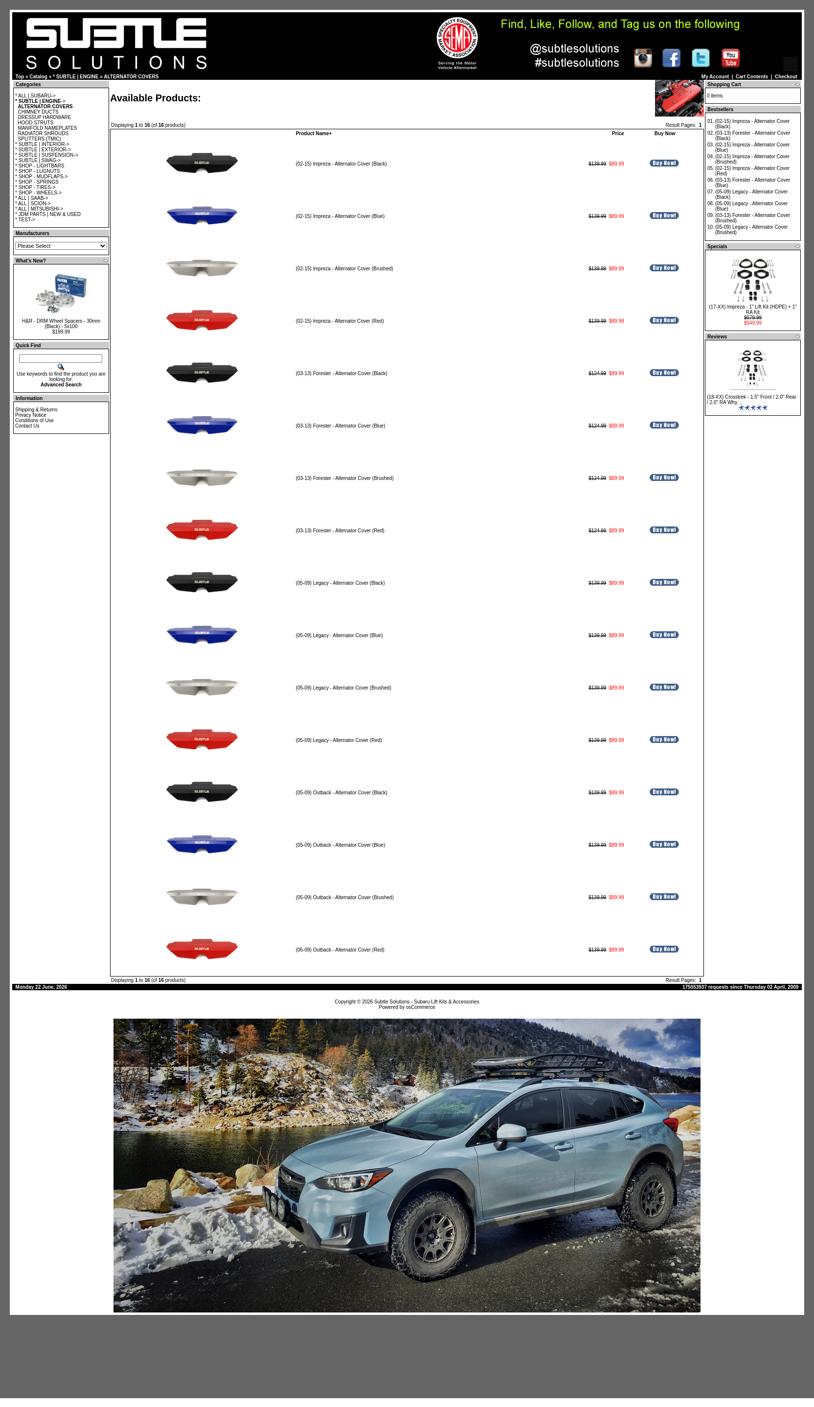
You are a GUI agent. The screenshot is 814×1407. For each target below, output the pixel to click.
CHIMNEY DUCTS (38, 112)
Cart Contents (752, 76)
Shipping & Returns (36, 409)
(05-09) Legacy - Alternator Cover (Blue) (339, 635)
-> (40, 101)
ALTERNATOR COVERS (131, 76)
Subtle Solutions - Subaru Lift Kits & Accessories (426, 1001)
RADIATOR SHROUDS (43, 133)
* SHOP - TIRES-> (35, 187)
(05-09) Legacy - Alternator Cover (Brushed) (343, 688)
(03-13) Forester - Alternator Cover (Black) (341, 373)
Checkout (786, 76)
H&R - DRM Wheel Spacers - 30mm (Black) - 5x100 (61, 323)
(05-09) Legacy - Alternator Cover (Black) (340, 583)
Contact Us (27, 426)
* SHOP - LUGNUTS (37, 171)
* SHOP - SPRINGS (37, 182)
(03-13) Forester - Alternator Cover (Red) (340, 530)
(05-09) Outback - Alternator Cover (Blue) (340, 845)
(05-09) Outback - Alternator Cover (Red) (340, 950)
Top (20, 76)
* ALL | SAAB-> (31, 198)
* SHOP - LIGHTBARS (39, 165)
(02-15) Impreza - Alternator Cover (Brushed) (344, 268)
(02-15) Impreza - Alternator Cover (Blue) (340, 216)
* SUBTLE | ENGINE (75, 76)
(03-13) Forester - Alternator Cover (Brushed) (345, 478)
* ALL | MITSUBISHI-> (39, 209)
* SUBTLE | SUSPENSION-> (46, 155)
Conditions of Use (34, 420)
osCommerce (420, 1007)
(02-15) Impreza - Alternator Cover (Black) (341, 164)
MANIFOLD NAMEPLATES (47, 128)
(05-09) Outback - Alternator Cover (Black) (341, 792)
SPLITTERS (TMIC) (39, 139)
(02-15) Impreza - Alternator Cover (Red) (340, 321)
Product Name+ (314, 133)
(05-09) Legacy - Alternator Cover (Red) (339, 740)
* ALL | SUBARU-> (35, 95)
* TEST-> (25, 219)
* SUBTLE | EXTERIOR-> (43, 149)
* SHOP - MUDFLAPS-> (41, 176)
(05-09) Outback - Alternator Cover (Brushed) (345, 897)
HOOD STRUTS (36, 122)
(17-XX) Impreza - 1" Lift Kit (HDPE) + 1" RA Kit (753, 309)
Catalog (38, 76)
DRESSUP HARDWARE (44, 117)
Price (618, 133)
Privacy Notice (30, 415)
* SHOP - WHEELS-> (38, 192)
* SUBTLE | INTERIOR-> (42, 144)
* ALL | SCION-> (33, 203)
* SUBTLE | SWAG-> (38, 160)
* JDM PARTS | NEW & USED (48, 214)
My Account (715, 76)
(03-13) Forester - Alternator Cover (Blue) (340, 426)
